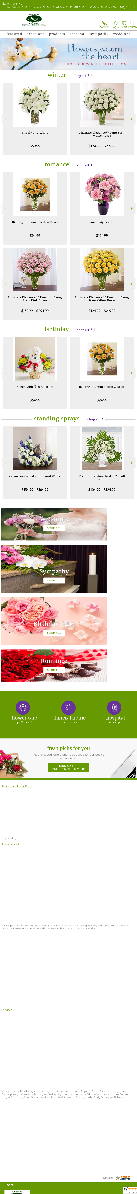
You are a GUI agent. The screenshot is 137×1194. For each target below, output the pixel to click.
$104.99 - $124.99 (102, 492)
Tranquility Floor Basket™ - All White (102, 480)
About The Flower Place (16, 699)
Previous (4, 122)
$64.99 (35, 403)
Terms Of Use (67, 1191)
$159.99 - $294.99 (35, 313)
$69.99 (35, 149)
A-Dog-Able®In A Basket (35, 389)
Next (132, 122)
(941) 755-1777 (14, 3)
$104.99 (102, 238)
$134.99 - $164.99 (35, 492)
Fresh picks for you (68, 666)
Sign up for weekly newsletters (68, 681)
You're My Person (102, 225)
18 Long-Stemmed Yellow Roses (35, 225)
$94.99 (35, 238)
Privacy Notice (85, 1191)
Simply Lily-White (35, 135)
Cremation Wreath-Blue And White (35, 479)
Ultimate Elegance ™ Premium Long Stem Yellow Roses (102, 302)
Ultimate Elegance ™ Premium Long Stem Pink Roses (35, 302)
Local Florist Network (106, 1191)
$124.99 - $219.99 (102, 149)
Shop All (80, 78)
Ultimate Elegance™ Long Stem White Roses (102, 137)
